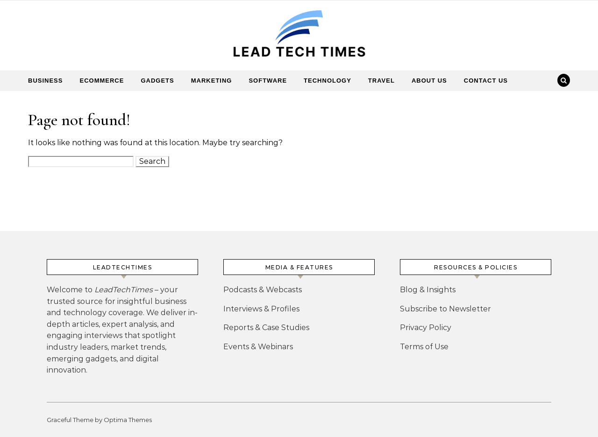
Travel (381, 80)
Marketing (211, 80)
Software (268, 80)
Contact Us (486, 80)
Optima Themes (128, 419)
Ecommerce (101, 80)
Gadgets (157, 80)
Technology (327, 80)
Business (45, 80)
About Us (429, 80)
